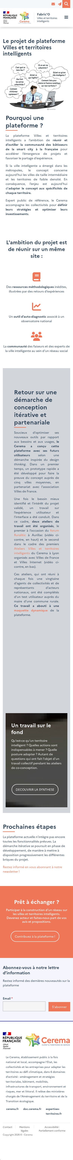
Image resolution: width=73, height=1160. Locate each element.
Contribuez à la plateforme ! (35, 936)
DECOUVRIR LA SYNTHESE (35, 789)
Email (6, 998)
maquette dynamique (31, 610)
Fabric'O (43, 14)
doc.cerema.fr (32, 1109)
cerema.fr (12, 1109)
